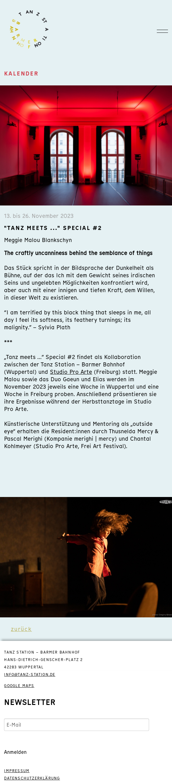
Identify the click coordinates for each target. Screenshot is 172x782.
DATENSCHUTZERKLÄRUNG (32, 778)
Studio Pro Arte (71, 372)
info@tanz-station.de (29, 674)
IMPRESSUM (16, 770)
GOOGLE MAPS (19, 685)
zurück (21, 629)
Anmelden (15, 752)
